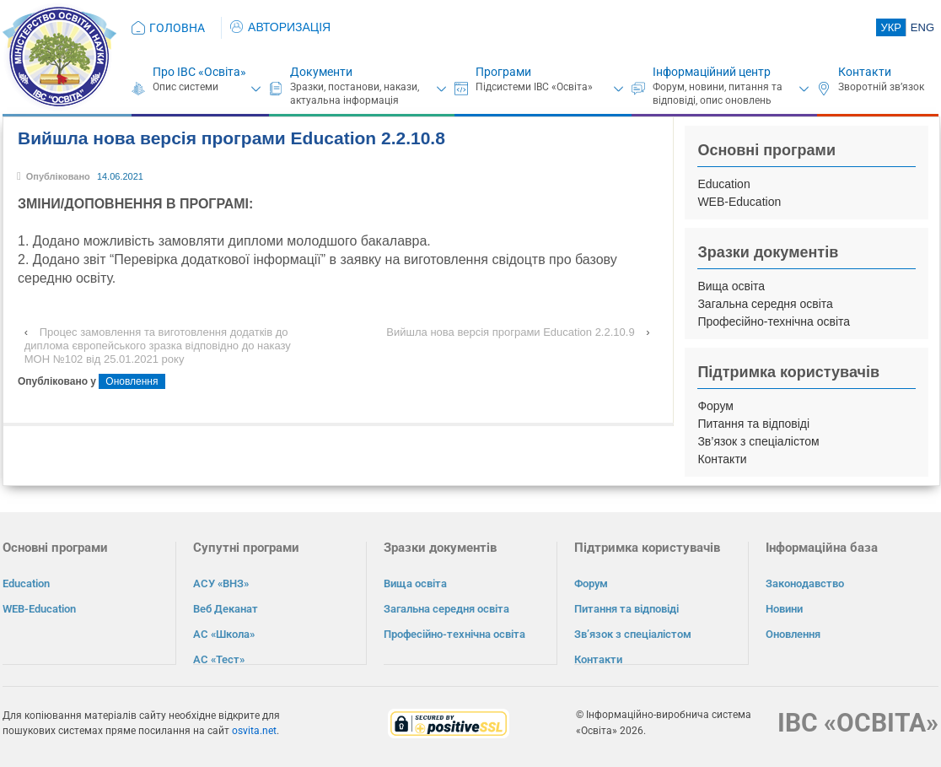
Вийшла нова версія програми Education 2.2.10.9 (510, 332)
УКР (890, 27)
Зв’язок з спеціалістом (758, 441)
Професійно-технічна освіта (773, 321)
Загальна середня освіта (765, 304)
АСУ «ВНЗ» (221, 583)
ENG (922, 27)
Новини (784, 608)
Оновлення (131, 381)
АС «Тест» (219, 659)
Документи (321, 71)
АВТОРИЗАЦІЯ (280, 27)
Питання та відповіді (753, 423)
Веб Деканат (225, 608)
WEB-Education (739, 201)
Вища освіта (731, 286)
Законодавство (805, 583)
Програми (503, 71)
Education (723, 184)
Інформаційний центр (712, 71)
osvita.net (254, 730)
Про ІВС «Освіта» (199, 71)
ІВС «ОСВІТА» (857, 722)
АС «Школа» (224, 634)
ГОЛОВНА (177, 28)
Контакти (864, 71)
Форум (715, 406)
